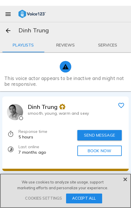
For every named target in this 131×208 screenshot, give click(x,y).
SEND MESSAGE (99, 135)
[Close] (125, 179)
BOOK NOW (99, 150)
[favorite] (121, 105)
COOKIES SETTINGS (43, 198)
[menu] (8, 14)
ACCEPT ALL (84, 198)
